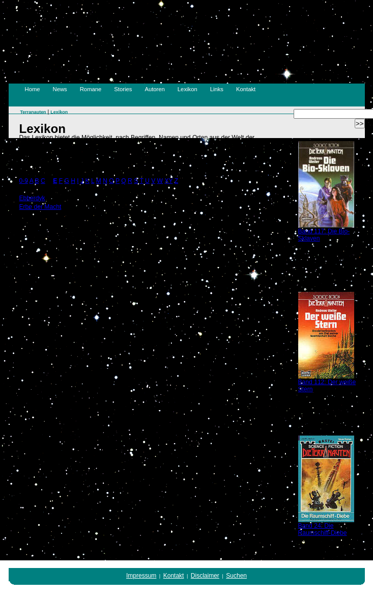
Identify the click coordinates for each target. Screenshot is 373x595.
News (60, 89)
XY (168, 180)
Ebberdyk (32, 198)
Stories (123, 89)
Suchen (236, 575)
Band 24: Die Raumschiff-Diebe (322, 529)
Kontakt (245, 89)
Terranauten (33, 112)
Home (32, 89)
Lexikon (187, 89)
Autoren (154, 89)
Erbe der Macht (40, 206)
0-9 (23, 180)
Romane (91, 89)
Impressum (141, 575)
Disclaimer (205, 575)
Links (216, 89)
